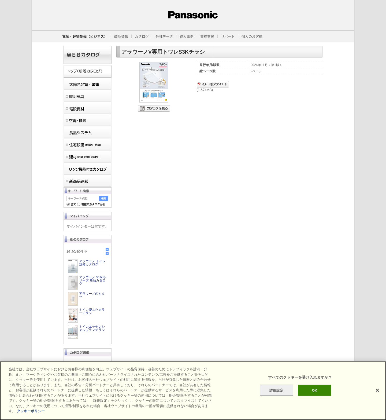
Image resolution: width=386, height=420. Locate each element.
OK (314, 390)
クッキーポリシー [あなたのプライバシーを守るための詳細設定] (31, 411)
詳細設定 (276, 390)
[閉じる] (377, 390)
